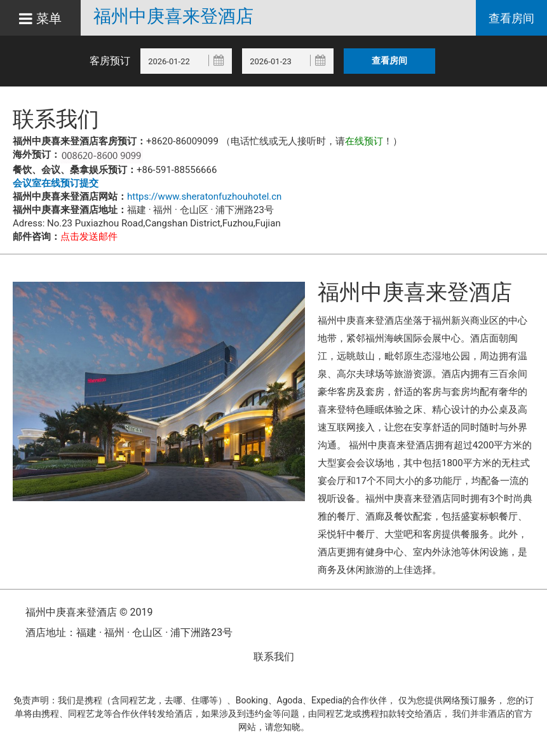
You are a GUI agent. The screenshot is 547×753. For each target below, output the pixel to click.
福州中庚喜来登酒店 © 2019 (88, 612)
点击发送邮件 (89, 236)
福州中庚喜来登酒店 (173, 16)
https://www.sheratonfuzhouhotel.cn (204, 196)
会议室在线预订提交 (55, 183)
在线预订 (364, 141)
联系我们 (273, 657)
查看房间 (511, 18)
